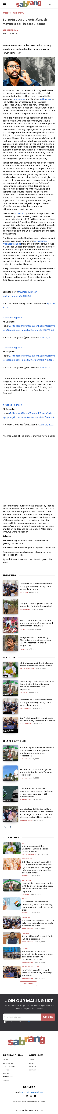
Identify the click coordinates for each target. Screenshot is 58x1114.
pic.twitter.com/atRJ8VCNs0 (38, 330)
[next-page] (10, 827)
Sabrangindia (10, 30)
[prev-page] (5, 827)
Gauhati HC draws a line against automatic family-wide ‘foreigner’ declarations (36, 772)
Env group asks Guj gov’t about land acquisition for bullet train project (37, 604)
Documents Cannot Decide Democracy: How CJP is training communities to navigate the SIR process (37, 906)
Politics (23, 629)
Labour (25, 948)
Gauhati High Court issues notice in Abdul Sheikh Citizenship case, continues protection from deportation (37, 685)
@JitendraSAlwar (18, 325)
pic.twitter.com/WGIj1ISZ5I (17, 296)
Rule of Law (19, 13)
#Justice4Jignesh (27, 291)
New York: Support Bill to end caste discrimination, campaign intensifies (37, 719)
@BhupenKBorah (37, 325)
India (5, 676)
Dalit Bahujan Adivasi (8, 730)
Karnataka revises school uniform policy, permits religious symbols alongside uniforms (36, 586)
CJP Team (23, 692)
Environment (25, 609)
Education (24, 592)
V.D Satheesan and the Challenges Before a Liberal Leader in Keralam (36, 664)
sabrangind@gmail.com (31, 1092)
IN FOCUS (9, 657)
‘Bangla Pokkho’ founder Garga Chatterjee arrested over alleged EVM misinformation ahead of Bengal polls (35, 641)
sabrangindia (25, 708)
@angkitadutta (15, 330)
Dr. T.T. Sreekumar (27, 669)
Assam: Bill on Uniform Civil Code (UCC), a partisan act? (37, 937)
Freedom (7, 13)
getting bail (45, 99)
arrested (19, 213)
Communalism (27, 859)
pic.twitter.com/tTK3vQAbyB (39, 417)
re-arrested (19, 99)
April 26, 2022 (46, 337)
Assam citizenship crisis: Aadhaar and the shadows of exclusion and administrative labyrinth (36, 623)
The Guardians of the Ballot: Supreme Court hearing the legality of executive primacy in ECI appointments (37, 792)
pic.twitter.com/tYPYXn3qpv (38, 359)
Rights (24, 899)
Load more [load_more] (28, 983)
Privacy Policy (27, 1022)
